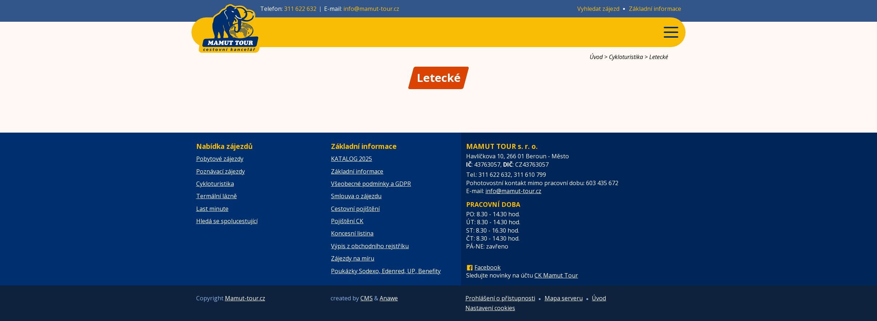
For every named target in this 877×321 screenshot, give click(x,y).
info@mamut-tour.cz (371, 9)
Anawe (389, 298)
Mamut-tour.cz (245, 298)
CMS (366, 298)
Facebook (487, 267)
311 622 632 (300, 9)
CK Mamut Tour (556, 275)
